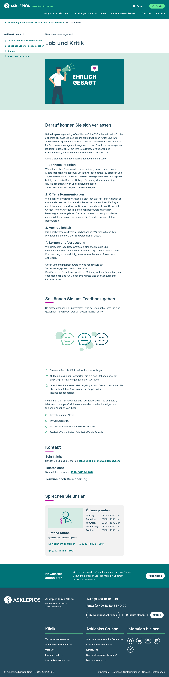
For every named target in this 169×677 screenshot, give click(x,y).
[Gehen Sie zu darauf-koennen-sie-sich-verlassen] (24, 40)
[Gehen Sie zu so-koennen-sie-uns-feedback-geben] (24, 46)
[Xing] (130, 649)
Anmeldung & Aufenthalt (123, 13)
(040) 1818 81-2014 (82, 472)
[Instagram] (148, 641)
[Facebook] (130, 641)
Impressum (103, 672)
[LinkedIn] (157, 641)
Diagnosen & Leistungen (56, 13)
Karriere (160, 13)
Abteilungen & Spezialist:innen (90, 13)
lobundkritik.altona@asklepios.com (99, 461)
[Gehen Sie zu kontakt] (24, 51)
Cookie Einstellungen (153, 672)
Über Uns (146, 13)
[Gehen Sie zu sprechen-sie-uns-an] (24, 56)
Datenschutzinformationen (126, 672)
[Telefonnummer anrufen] (93, 544)
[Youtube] (139, 641)
